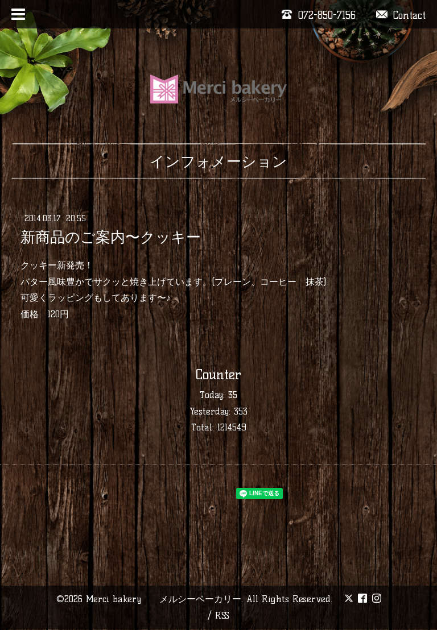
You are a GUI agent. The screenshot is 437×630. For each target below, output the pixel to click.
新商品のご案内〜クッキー (110, 237)
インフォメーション (218, 161)
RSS (222, 615)
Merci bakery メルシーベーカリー (163, 599)
